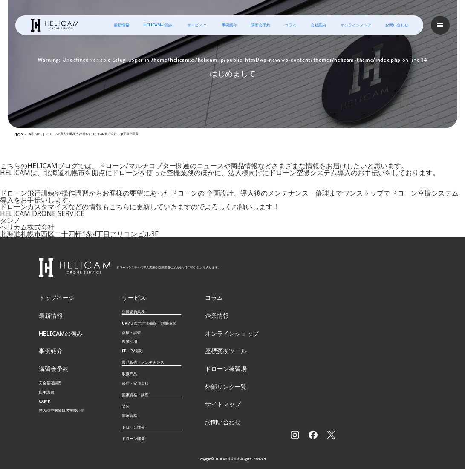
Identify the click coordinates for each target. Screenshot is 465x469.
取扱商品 (129, 371)
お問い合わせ (396, 25)
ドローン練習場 (221, 364)
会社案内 (317, 25)
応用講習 (46, 386)
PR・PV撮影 (132, 348)
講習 (126, 403)
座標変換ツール (221, 347)
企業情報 (214, 313)
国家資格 (129, 413)
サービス (194, 25)
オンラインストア (355, 25)
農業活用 (129, 339)
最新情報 (121, 25)
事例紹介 (228, 25)
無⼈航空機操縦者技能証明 (62, 405)
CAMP (44, 395)
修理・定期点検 (135, 380)
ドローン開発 (133, 436)
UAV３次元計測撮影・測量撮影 (149, 320)
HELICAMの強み (157, 25)
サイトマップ (219, 397)
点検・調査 (131, 330)
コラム (290, 25)
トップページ (53, 296)
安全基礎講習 (50, 377)
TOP (17, 134)
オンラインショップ (226, 330)
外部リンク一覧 (221, 381)
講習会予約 (260, 25)
